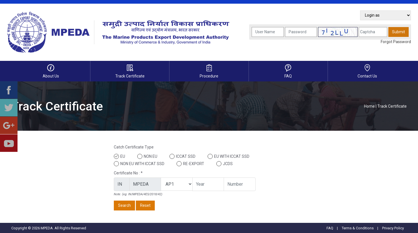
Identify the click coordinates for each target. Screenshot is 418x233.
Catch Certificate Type (134, 147)
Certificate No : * (128, 173)
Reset (145, 205)
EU (122, 156)
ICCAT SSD (185, 156)
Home (369, 106)
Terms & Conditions (358, 228)
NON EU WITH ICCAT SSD (142, 163)
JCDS (228, 163)
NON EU (150, 156)
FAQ (329, 228)
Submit (398, 32)
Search (124, 205)
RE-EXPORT (193, 163)
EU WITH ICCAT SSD (231, 156)
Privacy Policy (393, 228)
